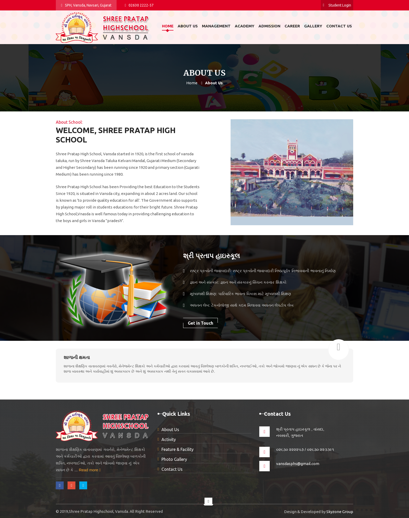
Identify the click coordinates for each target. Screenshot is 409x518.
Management (216, 26)
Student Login (337, 5)
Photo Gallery (174, 459)
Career (292, 26)
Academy (244, 26)
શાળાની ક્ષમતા (77, 357)
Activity (168, 439)
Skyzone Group (339, 511)
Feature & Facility (177, 449)
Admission (269, 26)
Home (167, 26)
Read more (90, 470)
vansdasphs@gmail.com (297, 463)
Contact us (339, 26)
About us (188, 26)
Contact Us (172, 469)
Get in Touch (200, 323)
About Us (170, 429)
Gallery (313, 26)
